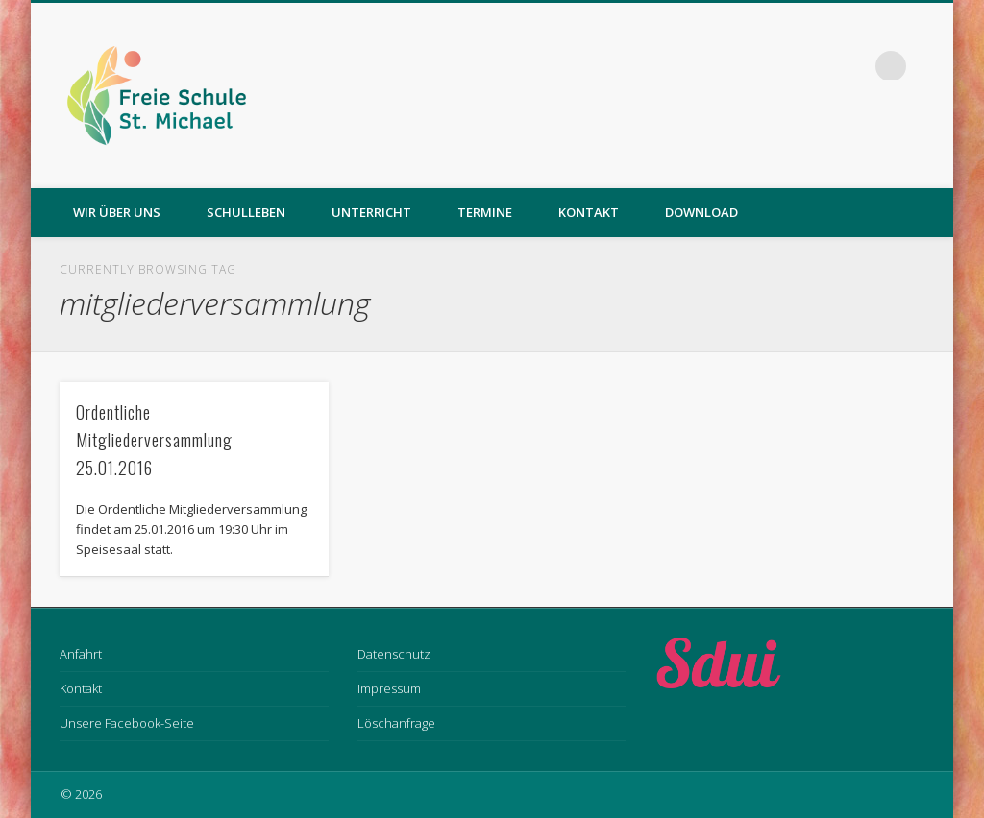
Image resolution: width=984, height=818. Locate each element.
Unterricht (371, 212)
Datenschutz (393, 653)
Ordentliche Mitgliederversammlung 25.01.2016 (154, 439)
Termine (484, 212)
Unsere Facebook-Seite (127, 723)
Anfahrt (81, 653)
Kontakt (588, 212)
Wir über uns (116, 212)
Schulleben (246, 212)
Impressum (389, 688)
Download (701, 212)
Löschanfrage (396, 723)
